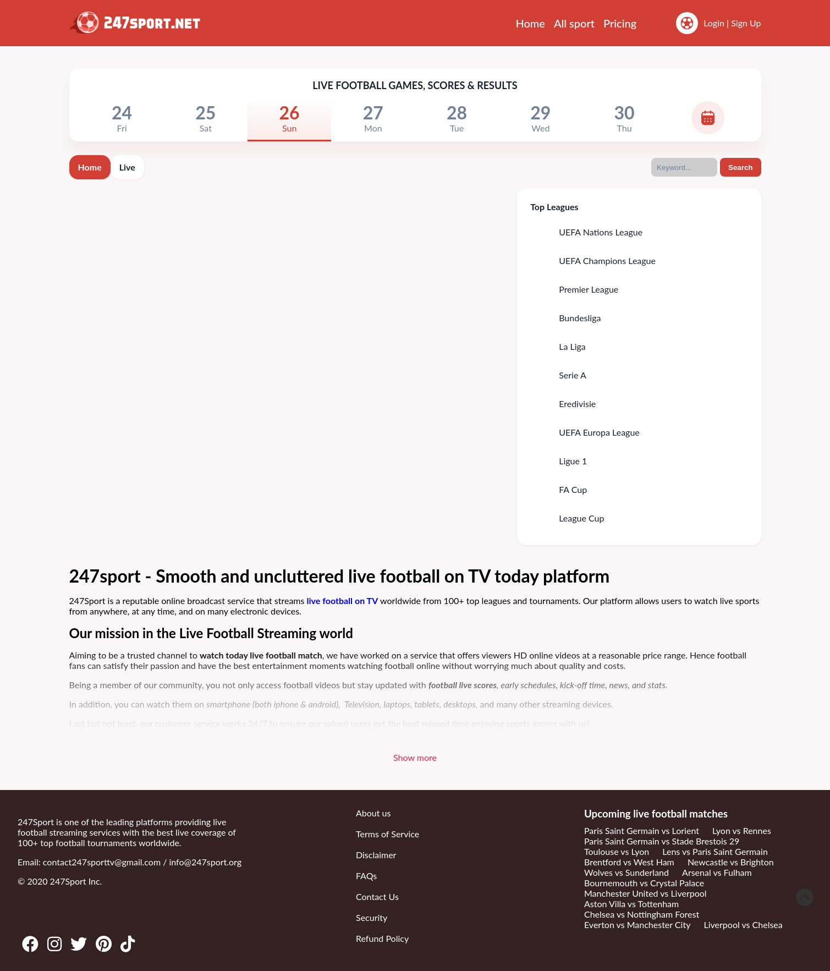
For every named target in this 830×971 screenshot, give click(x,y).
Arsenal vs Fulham (717, 872)
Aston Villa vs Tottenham (631, 903)
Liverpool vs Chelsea (743, 924)
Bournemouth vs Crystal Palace (644, 882)
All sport (574, 23)
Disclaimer (376, 854)
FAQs (366, 875)
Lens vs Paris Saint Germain (715, 851)
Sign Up (746, 23)
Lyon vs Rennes (741, 830)
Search (740, 167)
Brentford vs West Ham (629, 862)
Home (530, 23)
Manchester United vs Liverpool (645, 893)
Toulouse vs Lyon (616, 851)
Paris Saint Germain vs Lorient (641, 830)
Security (371, 917)
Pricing (619, 23)
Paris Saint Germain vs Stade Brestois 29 (661, 841)
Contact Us (377, 896)
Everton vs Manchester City (637, 924)
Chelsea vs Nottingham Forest (641, 914)
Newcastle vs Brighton (731, 862)
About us (373, 813)
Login (713, 23)
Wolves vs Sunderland (626, 872)
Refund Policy (382, 938)
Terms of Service (387, 834)
